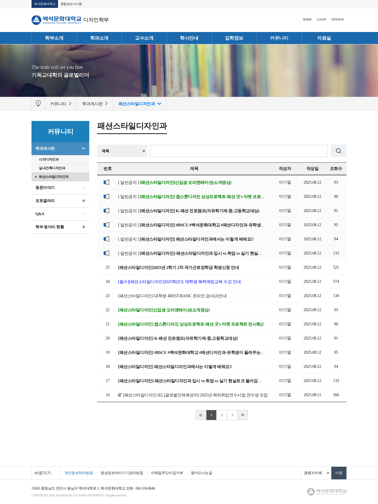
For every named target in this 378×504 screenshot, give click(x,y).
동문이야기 (45, 187)
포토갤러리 (45, 201)
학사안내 (189, 38)
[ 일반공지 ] (174, 182)
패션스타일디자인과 (54, 177)
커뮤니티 (279, 38)
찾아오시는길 (201, 473)
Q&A (39, 214)
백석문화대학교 (44, 4)
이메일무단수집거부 (167, 473)
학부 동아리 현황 (49, 227)
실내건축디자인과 (52, 168)
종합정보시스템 (71, 4)
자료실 (324, 38)
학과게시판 (45, 148)
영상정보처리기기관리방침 (122, 473)
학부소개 (54, 38)
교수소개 (144, 38)
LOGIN (321, 19)
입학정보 (234, 38)
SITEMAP (337, 19)
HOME (307, 19)
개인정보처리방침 (78, 473)
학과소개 (99, 38)
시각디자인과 (49, 159)
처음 (201, 415)
